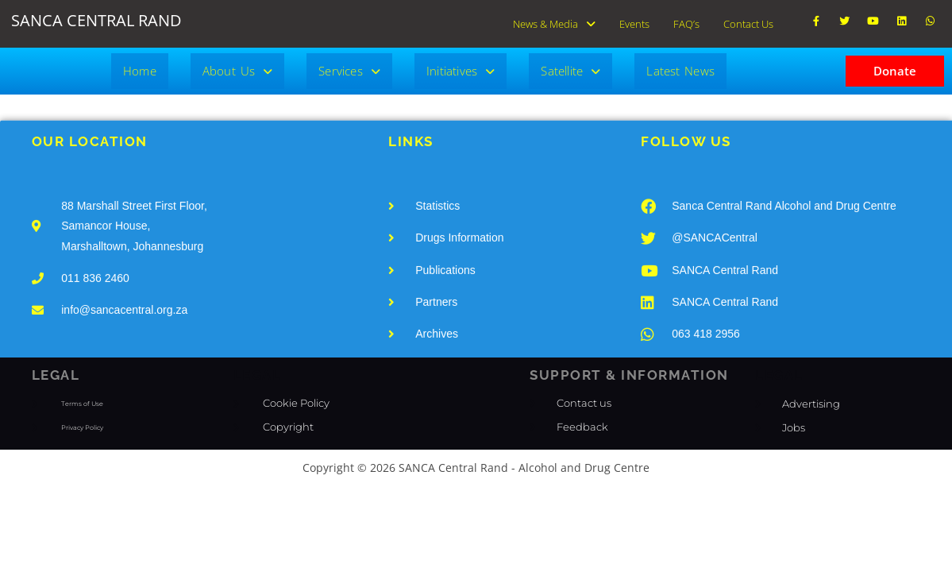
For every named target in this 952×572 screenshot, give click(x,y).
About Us (237, 65)
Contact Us (748, 21)
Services (349, 65)
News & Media (554, 21)
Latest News (680, 65)
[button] (554, 21)
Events (634, 21)
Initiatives (460, 65)
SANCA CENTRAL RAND (96, 20)
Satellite (570, 65)
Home (139, 65)
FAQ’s (686, 21)
